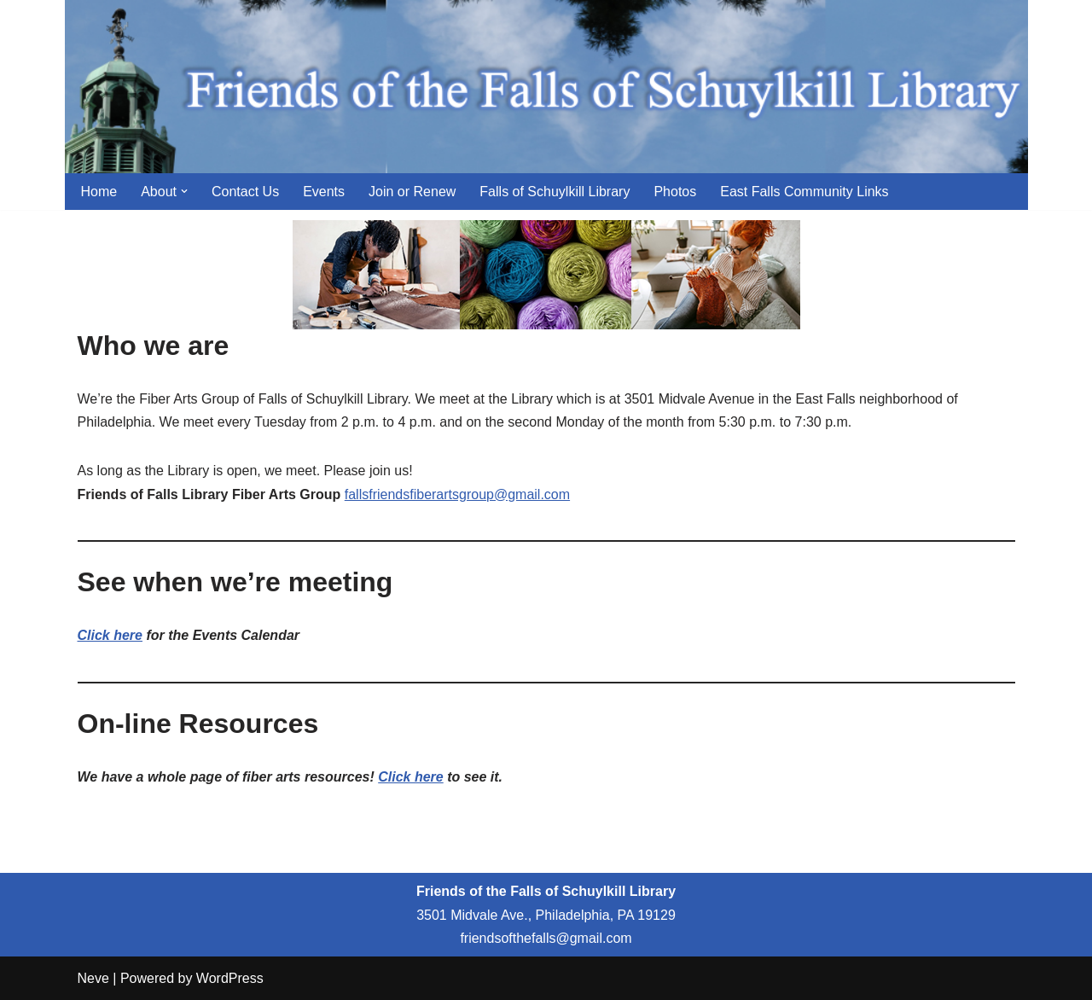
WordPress (230, 978)
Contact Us (245, 191)
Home (99, 191)
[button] (184, 191)
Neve (93, 978)
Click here (110, 635)
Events (324, 191)
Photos (674, 191)
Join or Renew (412, 191)
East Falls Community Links (804, 191)
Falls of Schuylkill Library (554, 191)
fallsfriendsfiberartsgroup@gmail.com (457, 494)
